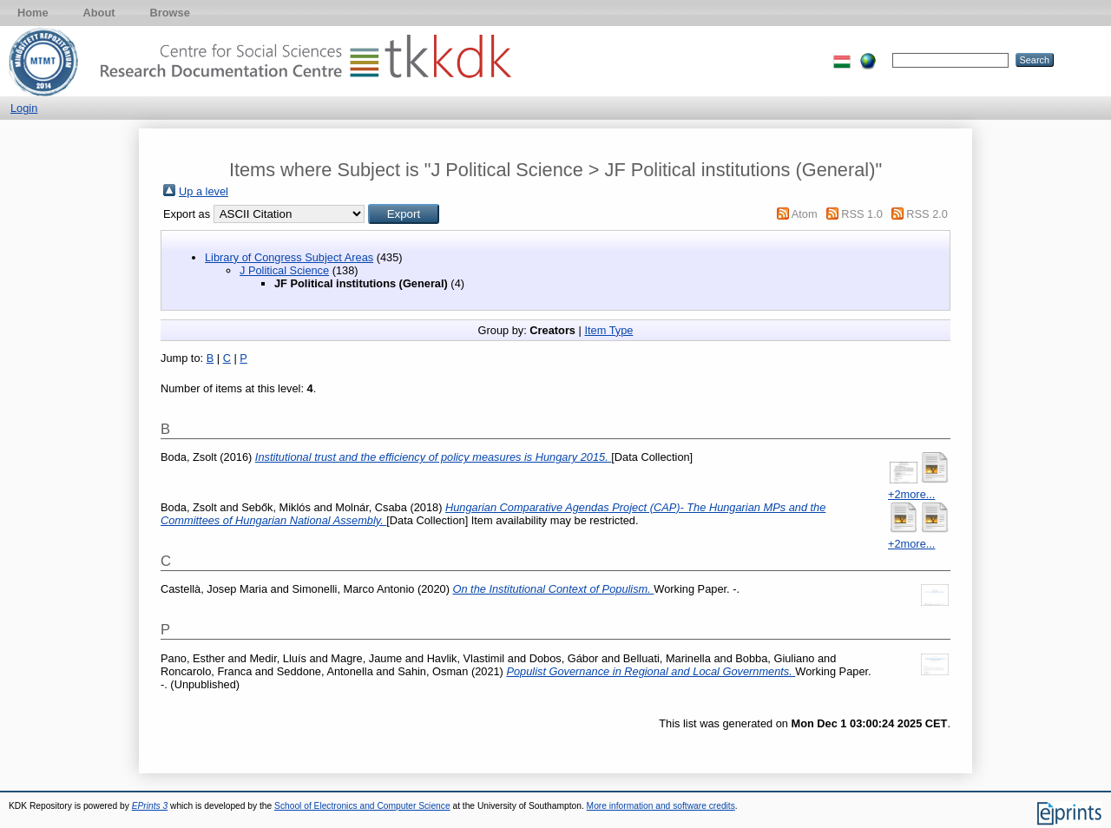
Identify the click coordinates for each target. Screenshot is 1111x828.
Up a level (203, 191)
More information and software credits (661, 806)
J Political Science (284, 270)
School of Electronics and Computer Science (362, 806)
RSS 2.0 (927, 213)
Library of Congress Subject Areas (289, 257)
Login (23, 108)
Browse (170, 12)
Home (33, 12)
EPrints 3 (150, 806)
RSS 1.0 (862, 213)
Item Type (608, 330)
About (99, 12)
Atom (805, 213)
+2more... (911, 494)
